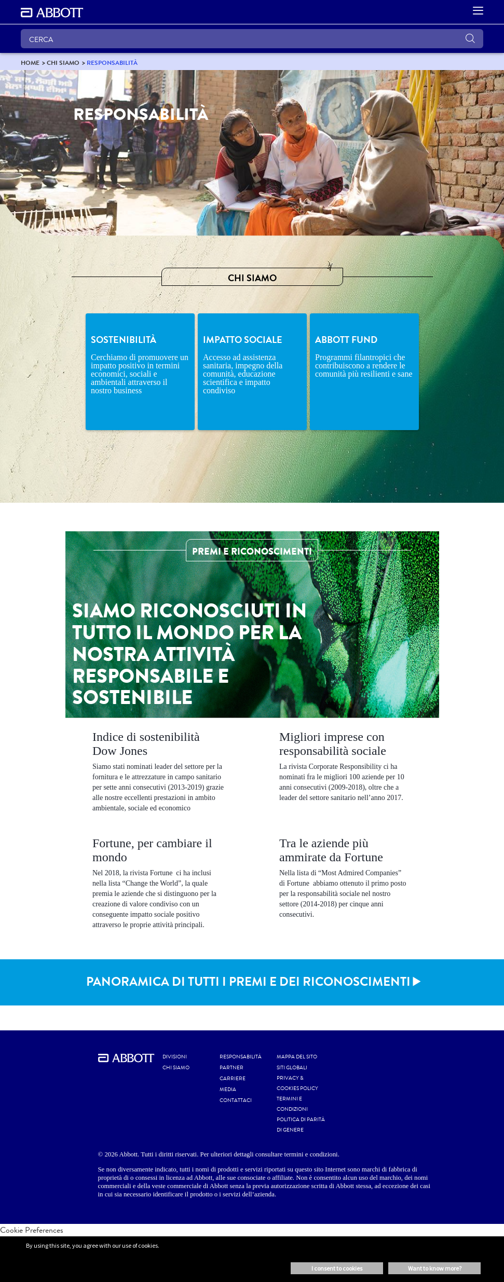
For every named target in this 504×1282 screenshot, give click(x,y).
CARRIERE (233, 1078)
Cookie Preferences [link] (31, 1230)
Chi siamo (175, 1067)
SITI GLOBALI (292, 1067)
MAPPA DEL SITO (297, 1056)
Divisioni (174, 1056)
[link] (30, 62)
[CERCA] (252, 38)
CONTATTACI (236, 1100)
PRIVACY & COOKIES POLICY (297, 1083)
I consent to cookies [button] (336, 1268)
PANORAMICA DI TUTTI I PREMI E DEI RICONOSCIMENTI (248, 981)
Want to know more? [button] (434, 1268)
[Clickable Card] (158, 774)
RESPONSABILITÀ (241, 1056)
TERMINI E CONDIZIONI (292, 1104)
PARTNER (231, 1067)
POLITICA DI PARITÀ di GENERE (301, 1125)
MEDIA (228, 1089)
